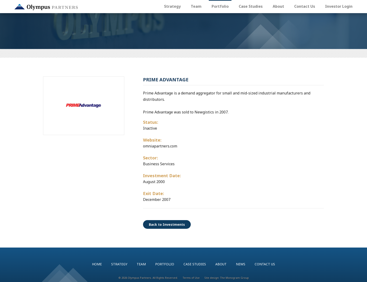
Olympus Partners (46, 7)
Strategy (172, 6)
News (240, 264)
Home (97, 264)
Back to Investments (167, 224)
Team (196, 6)
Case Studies (251, 6)
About (278, 6)
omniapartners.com (160, 146)
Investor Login (338, 6)
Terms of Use (191, 277)
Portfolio (220, 6)
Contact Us (304, 6)
